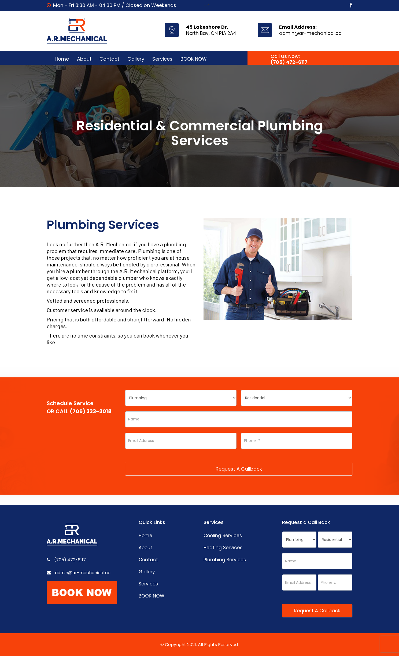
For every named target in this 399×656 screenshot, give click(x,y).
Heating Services (223, 547)
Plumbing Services (225, 559)
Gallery (135, 59)
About (84, 59)
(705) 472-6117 (289, 62)
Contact (109, 59)
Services (162, 59)
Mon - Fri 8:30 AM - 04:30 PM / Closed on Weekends (114, 5)
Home (62, 59)
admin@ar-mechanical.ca (310, 33)
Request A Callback (239, 469)
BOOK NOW (193, 59)
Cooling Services (223, 535)
